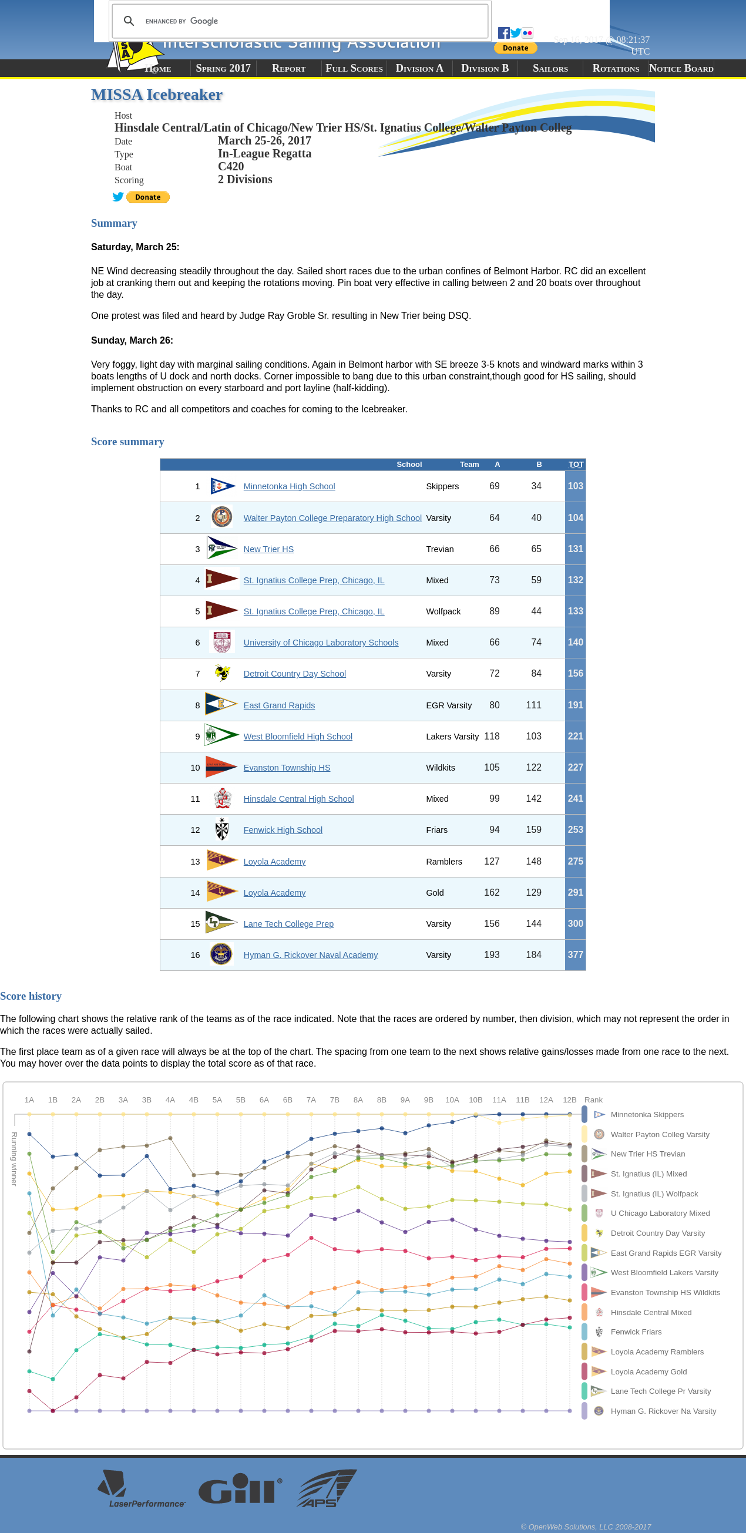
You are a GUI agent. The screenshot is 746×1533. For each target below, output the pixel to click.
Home (158, 68)
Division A (419, 68)
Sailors (550, 68)
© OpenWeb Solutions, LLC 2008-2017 (586, 1526)
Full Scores (354, 68)
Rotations (616, 68)
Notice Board (681, 68)
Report (289, 68)
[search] (298, 21)
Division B (485, 68)
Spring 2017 (223, 68)
